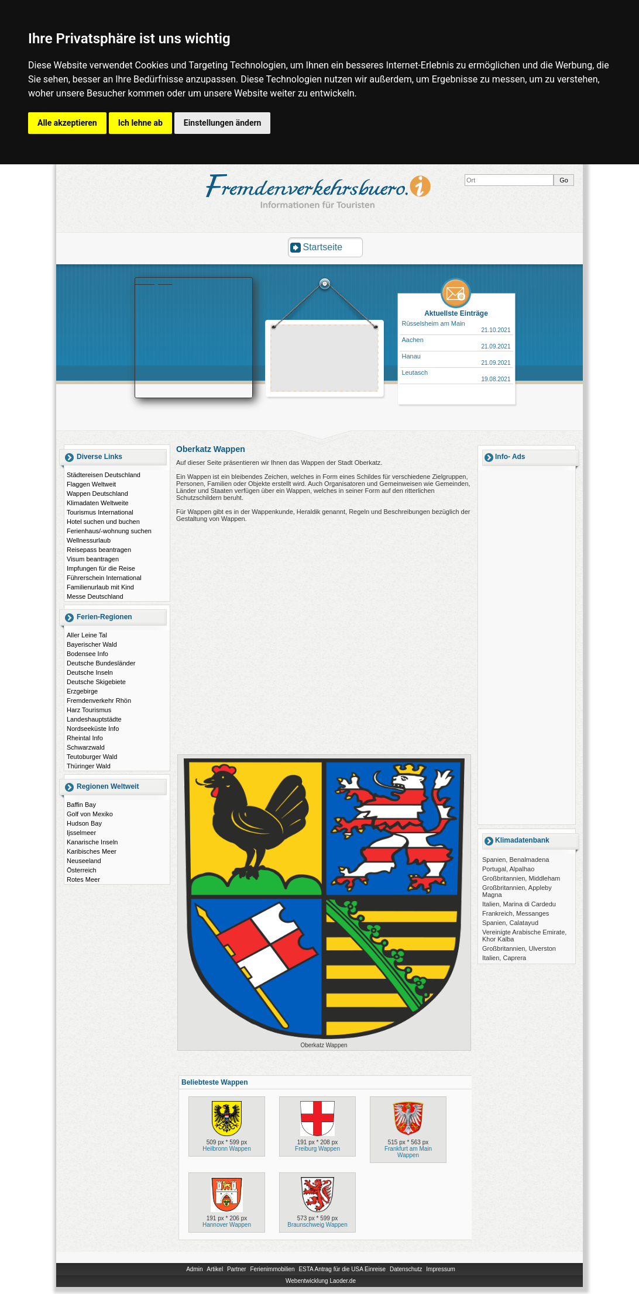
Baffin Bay (81, 804)
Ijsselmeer (81, 832)
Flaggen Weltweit (91, 484)
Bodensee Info (87, 653)
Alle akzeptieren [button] (67, 122)
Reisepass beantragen (99, 549)
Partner (236, 1269)
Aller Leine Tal (87, 635)
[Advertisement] (325, 359)
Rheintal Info (85, 737)
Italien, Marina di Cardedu (519, 903)
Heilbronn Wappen (226, 1148)
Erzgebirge (82, 691)
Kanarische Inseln (92, 842)
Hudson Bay (84, 823)
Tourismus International (100, 512)
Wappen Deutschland (97, 493)
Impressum (440, 1269)
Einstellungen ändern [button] (223, 122)
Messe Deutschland (95, 596)
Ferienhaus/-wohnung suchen (109, 530)
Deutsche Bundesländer (101, 663)
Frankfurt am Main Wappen (408, 1151)
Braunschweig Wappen (317, 1224)
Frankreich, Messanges (515, 913)
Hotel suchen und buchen (103, 521)
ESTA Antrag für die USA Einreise (342, 1269)
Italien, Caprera (504, 957)
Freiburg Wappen (317, 1148)
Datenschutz (406, 1269)
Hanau (411, 356)
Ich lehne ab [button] (140, 122)
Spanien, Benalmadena (515, 859)
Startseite (323, 247)
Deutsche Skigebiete (96, 681)
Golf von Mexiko (90, 813)
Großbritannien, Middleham (521, 878)
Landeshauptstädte (94, 719)
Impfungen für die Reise (101, 568)
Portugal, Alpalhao (508, 868)
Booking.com (154, 281)
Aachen (413, 339)
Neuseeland (84, 860)
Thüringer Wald (89, 766)
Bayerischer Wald (92, 644)
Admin (194, 1269)
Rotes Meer (83, 879)
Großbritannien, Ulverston (519, 948)
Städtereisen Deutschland (103, 474)
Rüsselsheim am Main (433, 323)
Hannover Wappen (226, 1224)
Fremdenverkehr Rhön (99, 700)
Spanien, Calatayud (510, 922)
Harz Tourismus (89, 709)
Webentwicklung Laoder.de (321, 1281)
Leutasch (415, 372)
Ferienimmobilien (272, 1269)
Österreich (82, 870)
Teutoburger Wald (92, 756)
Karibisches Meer (91, 851)
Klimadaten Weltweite (98, 502)
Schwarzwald (86, 747)
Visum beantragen (93, 559)
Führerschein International (104, 577)
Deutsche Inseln (90, 672)
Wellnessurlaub (89, 540)
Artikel (215, 1269)
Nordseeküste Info (93, 728)
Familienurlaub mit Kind (100, 587)
